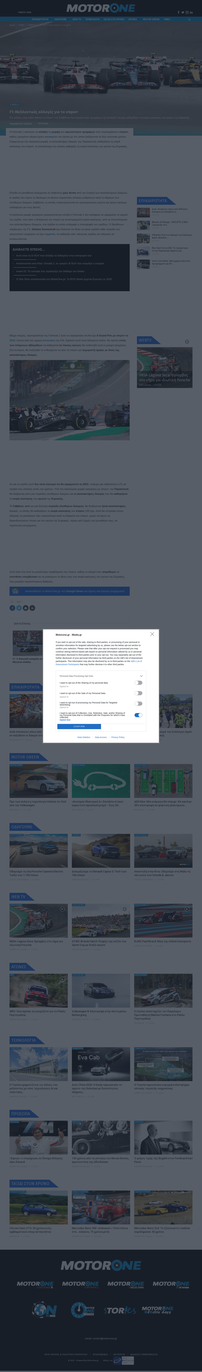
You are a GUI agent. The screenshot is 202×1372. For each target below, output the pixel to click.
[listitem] (101, 676)
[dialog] (101, 686)
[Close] (153, 635)
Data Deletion (83, 737)
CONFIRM (79, 726)
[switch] (138, 683)
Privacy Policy (118, 737)
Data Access (101, 737)
